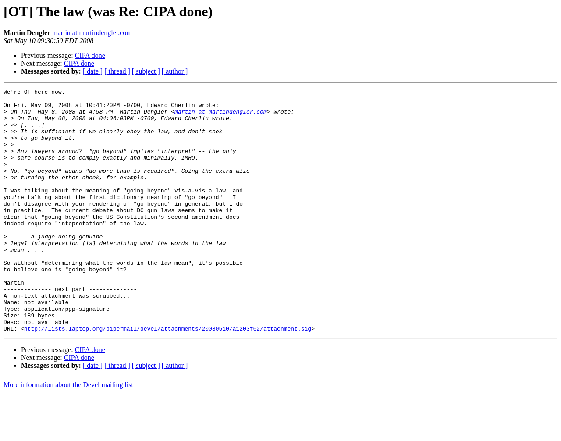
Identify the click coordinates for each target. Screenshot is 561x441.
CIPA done (90, 55)
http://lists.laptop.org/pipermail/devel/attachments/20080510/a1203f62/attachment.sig (167, 377)
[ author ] (175, 71)
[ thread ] (117, 71)
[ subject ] (146, 71)
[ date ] (93, 71)
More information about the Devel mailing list (68, 433)
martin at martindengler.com (92, 32)
